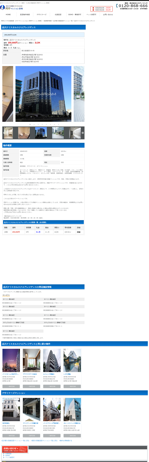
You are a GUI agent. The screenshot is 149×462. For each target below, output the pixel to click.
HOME (8, 14)
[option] (43, 94)
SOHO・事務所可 (74, 14)
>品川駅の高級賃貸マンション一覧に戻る (15, 440)
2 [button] (34, 124)
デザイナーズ (41, 14)
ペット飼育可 (91, 14)
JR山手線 (25, 57)
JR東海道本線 (27, 55)
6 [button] (50, 124)
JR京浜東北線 (27, 59)
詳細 (78, 232)
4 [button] (42, 124)
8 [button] (58, 124)
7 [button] (54, 124)
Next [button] (83, 94)
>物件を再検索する (65, 440)
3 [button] (38, 124)
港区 (28, 51)
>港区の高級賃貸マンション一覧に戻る (44, 440)
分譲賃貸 (58, 14)
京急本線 (25, 61)
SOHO (7, 455)
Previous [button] (4, 94)
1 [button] (30, 124)
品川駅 (34, 55)
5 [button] (46, 124)
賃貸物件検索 (25, 14)
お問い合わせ (108, 14)
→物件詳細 (11, 386)
